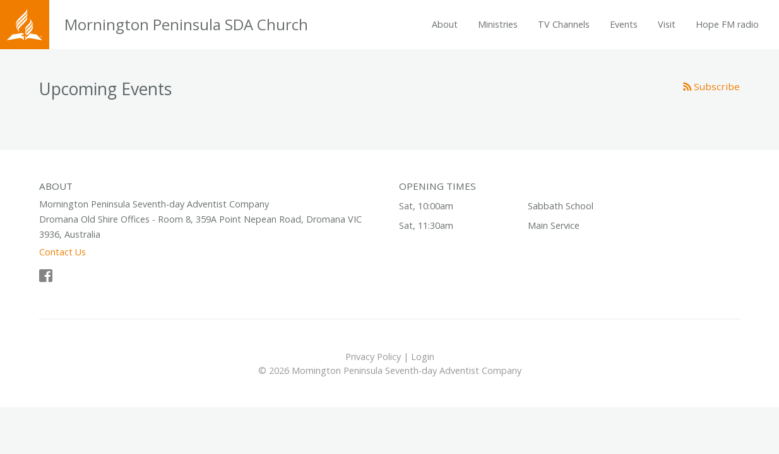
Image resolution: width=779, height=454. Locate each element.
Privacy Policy (373, 357)
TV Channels (564, 24)
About (445, 24)
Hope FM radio (727, 24)
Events (624, 24)
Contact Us (62, 252)
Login (422, 357)
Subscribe (711, 86)
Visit (666, 24)
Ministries (498, 24)
